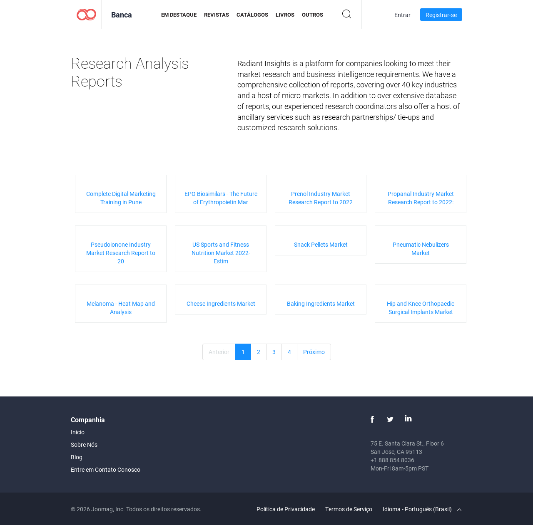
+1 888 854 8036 (392, 460)
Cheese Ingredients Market (221, 303)
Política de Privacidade (286, 509)
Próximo (314, 352)
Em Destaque (179, 14)
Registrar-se (441, 15)
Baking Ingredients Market (321, 303)
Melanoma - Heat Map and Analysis (121, 308)
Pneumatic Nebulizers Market (421, 248)
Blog (76, 457)
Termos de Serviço (348, 509)
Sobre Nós (84, 444)
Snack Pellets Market (321, 244)
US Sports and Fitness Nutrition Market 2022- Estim (221, 252)
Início (78, 432)
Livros (285, 14)
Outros (312, 14)
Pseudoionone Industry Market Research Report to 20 (120, 252)
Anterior (219, 352)
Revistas (216, 14)
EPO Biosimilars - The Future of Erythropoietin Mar (220, 198)
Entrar (402, 15)
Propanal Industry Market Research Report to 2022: (421, 198)
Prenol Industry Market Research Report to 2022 (321, 198)
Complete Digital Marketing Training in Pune (121, 198)
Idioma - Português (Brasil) (422, 509)
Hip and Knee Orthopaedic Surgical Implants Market (420, 308)
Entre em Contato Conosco (105, 469)
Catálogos (252, 14)
